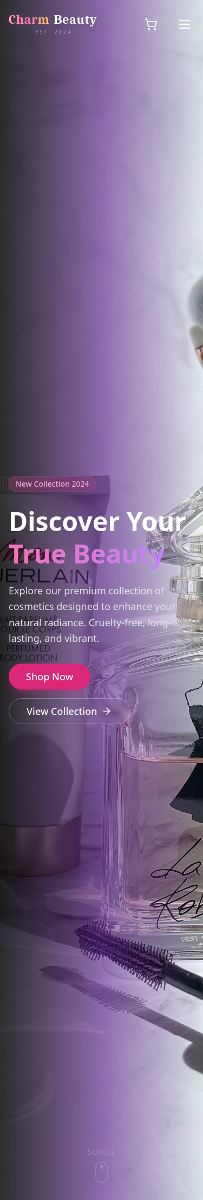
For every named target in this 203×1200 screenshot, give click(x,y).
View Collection (69, 711)
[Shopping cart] (151, 24)
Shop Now (49, 676)
